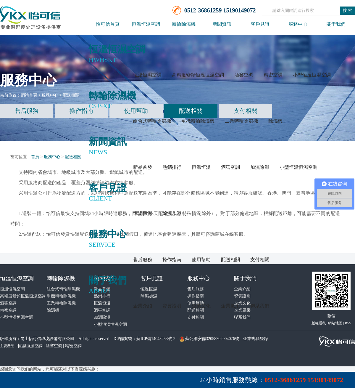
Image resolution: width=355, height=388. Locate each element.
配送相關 (230, 259)
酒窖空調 (243, 74)
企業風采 (230, 305)
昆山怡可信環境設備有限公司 (47, 338)
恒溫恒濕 (142, 213)
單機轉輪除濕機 (197, 121)
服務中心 (297, 24)
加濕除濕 (259, 167)
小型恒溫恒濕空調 (312, 74)
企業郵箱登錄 (255, 338)
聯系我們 (259, 305)
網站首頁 (29, 95)
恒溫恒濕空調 (146, 24)
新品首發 (142, 167)
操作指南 (171, 259)
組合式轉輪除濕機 (152, 121)
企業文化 (201, 305)
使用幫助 (201, 259)
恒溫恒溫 (201, 167)
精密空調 (273, 74)
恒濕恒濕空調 (30, 346)
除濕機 (275, 121)
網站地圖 (335, 323)
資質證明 (171, 305)
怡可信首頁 (108, 24)
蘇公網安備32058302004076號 (212, 338)
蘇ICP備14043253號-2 (155, 338)
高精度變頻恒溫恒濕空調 (198, 74)
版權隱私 (319, 323)
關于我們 (336, 24)
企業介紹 (142, 305)
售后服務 (142, 259)
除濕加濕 (171, 213)
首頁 (35, 157)
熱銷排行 (171, 167)
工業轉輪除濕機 (241, 121)
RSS (348, 323)
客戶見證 (260, 24)
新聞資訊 (221, 24)
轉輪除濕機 (184, 24)
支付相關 (259, 259)
